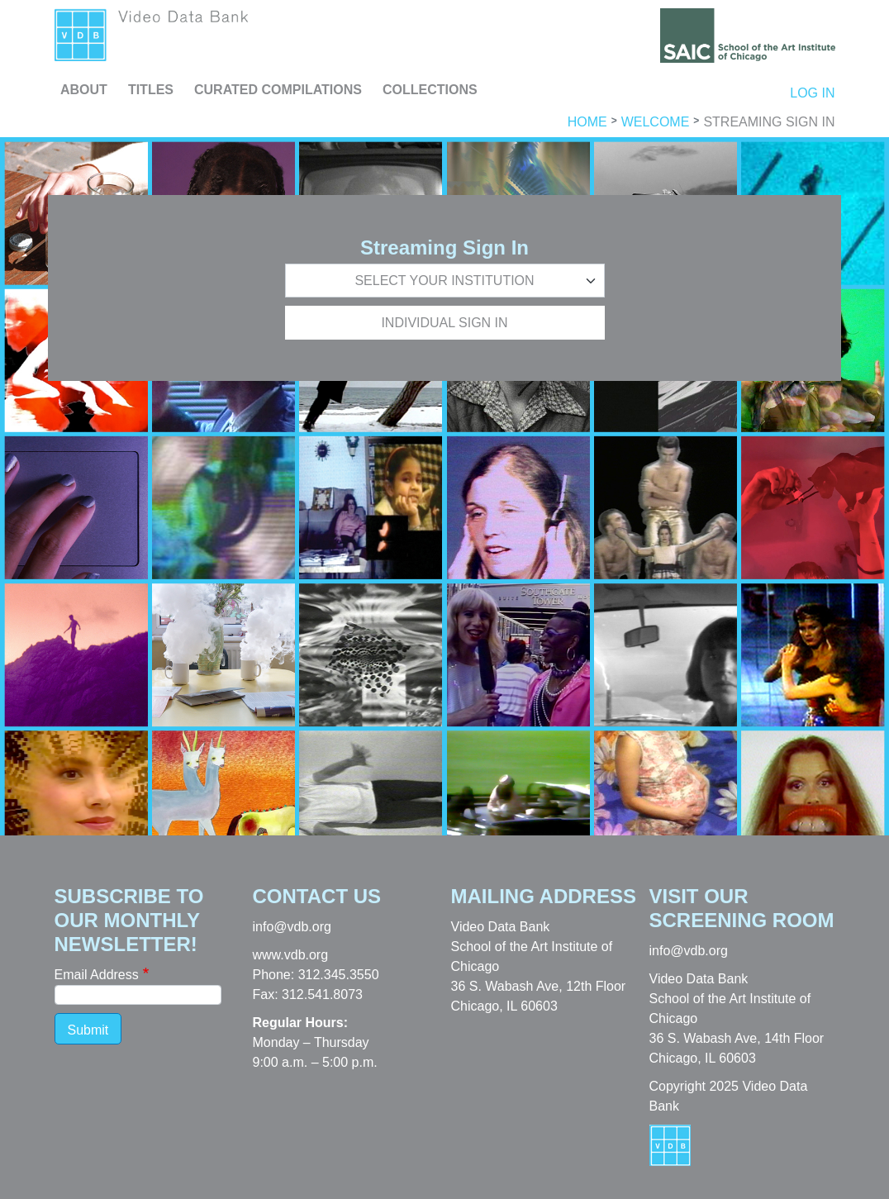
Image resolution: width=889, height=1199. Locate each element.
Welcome (655, 122)
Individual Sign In (444, 323)
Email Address (97, 975)
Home (587, 122)
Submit (88, 1030)
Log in (812, 93)
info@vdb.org (292, 927)
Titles (151, 90)
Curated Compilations (278, 90)
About (83, 90)
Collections (430, 90)
